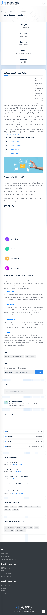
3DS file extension (18, 356)
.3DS (26, 507)
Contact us (4, 554)
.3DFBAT (7, 510)
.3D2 (36, 527)
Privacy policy (5, 556)
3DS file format (30, 356)
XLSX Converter (6, 573)
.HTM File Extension (17, 493)
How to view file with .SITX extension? (16, 483)
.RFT (6, 530)
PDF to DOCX (5, 585)
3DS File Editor (14, 153)
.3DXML (13, 507)
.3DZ (20, 507)
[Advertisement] (19, 89)
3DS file (7, 356)
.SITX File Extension (17, 486)
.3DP (38, 507)
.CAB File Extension (17, 471)
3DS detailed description (13, 134)
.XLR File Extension (17, 464)
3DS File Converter (15, 145)
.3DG (32, 507)
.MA (12, 530)
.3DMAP (15, 510)
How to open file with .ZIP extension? (16, 476)
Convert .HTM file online (11, 491)
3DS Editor (14, 239)
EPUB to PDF (5, 588)
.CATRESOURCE (20, 530)
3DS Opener (15, 268)
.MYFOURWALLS (9, 527)
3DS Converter (16, 249)
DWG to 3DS (5, 591)
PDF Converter (6, 568)
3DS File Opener (14, 141)
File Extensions (15, 12)
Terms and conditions (8, 559)
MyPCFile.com (30, 611)
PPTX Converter (6, 576)
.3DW (6, 507)
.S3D (25, 527)
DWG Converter (6, 571)
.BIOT (19, 527)
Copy (39, 372)
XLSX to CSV (5, 594)
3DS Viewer (15, 258)
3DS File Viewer (14, 149)
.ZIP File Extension (17, 478)
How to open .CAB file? (11, 469)
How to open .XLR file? (11, 462)
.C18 (31, 527)
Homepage (4, 12)
